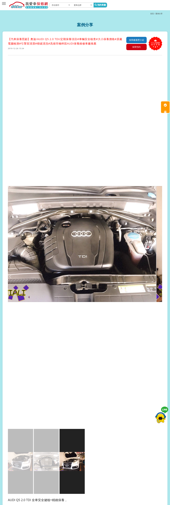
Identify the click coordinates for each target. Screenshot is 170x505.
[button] (160, 276)
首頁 (152, 13)
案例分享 (159, 13)
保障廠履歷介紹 (136, 39)
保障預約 (136, 46)
